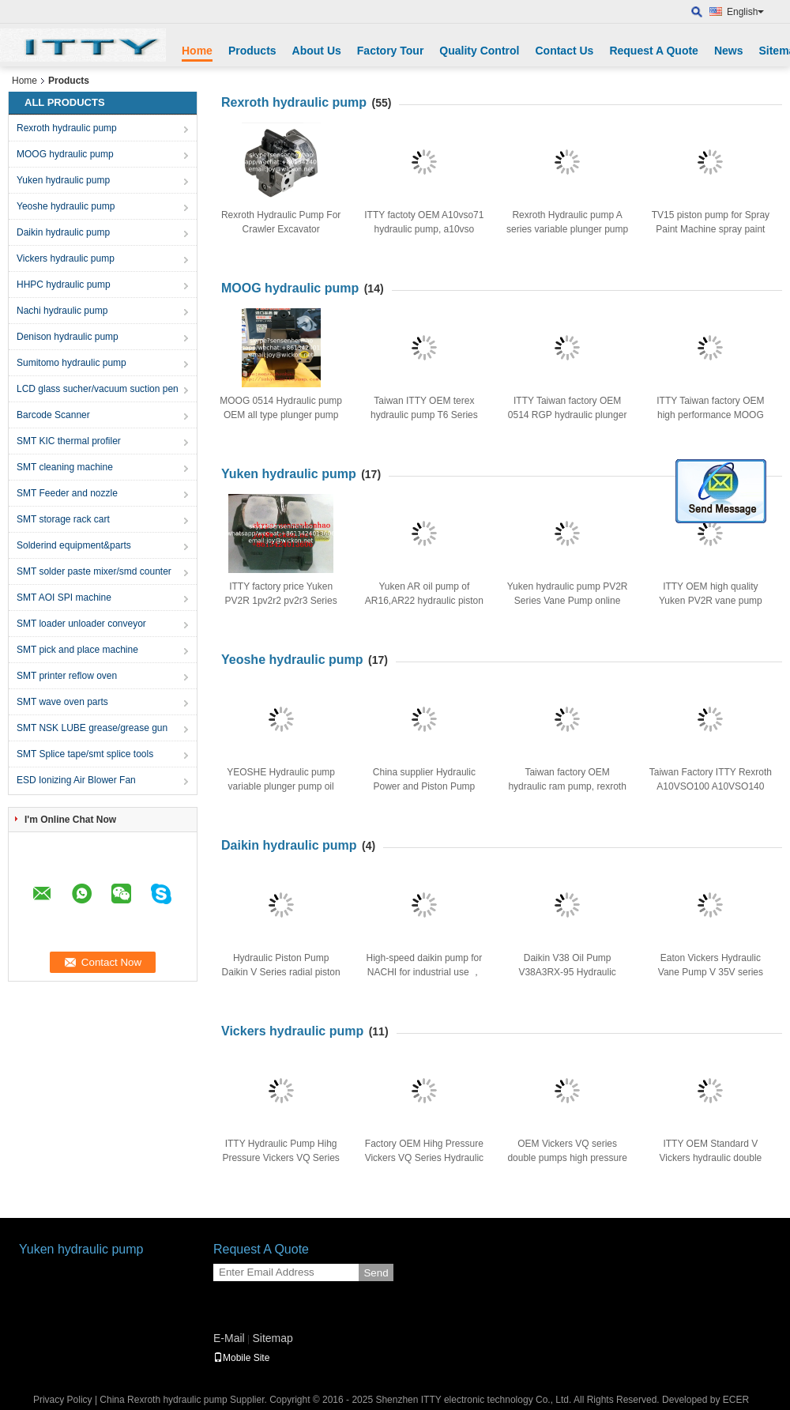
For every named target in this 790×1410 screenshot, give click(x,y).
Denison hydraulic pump (67, 336)
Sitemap (272, 1338)
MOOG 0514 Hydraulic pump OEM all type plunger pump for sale (281, 415)
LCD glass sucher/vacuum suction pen (98, 388)
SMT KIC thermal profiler (69, 441)
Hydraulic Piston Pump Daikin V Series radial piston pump (281, 972)
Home (197, 50)
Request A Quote (653, 50)
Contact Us (564, 50)
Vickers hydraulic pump (66, 258)
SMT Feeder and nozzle (67, 493)
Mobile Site (241, 1357)
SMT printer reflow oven (67, 675)
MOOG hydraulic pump (65, 154)
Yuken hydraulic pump (63, 180)
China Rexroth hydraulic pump (163, 1399)
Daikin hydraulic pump (63, 232)
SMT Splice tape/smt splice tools (85, 754)
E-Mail (229, 1338)
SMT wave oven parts (62, 701)
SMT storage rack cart (63, 519)
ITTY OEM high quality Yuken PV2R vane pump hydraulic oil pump (710, 600)
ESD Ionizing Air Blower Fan (76, 780)
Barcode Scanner (53, 414)
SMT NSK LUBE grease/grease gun (92, 727)
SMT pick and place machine (77, 649)
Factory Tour (390, 50)
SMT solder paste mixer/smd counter (94, 571)
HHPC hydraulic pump (64, 284)
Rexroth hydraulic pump (67, 128)
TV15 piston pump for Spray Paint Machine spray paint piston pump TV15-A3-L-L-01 (710, 229)
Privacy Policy (62, 1399)
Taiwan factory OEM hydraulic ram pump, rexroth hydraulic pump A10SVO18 (567, 786)
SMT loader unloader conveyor (81, 623)
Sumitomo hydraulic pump (71, 362)
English (745, 11)
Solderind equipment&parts (74, 545)
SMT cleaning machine (65, 467)
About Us (316, 50)
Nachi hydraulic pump (62, 310)
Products (252, 50)
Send (375, 1273)
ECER (736, 1399)
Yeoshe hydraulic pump (66, 206)
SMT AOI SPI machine (64, 597)
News (728, 50)
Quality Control (479, 50)
